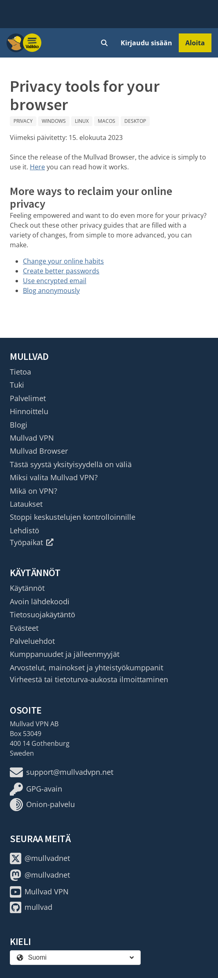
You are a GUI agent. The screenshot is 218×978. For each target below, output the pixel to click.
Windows (54, 121)
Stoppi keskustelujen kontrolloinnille (72, 517)
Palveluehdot (32, 641)
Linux (82, 121)
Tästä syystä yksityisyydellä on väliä (71, 464)
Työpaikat (32, 542)
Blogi (18, 425)
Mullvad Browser (39, 451)
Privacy (23, 121)
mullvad (31, 907)
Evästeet (24, 628)
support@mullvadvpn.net (61, 772)
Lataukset (26, 504)
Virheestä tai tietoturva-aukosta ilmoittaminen (89, 679)
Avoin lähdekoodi (40, 601)
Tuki (17, 385)
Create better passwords (61, 270)
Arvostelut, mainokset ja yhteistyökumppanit (86, 667)
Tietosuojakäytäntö (42, 614)
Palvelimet (28, 398)
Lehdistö (24, 530)
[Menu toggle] (32, 42)
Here (37, 166)
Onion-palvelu (42, 804)
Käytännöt (27, 588)
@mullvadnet (40, 858)
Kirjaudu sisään (146, 42)
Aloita (195, 42)
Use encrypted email (54, 280)
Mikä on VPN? (33, 491)
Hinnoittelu (29, 411)
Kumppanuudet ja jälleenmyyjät (64, 654)
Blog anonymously (51, 290)
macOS (106, 121)
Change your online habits (63, 261)
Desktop (135, 121)
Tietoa (20, 372)
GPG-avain (36, 789)
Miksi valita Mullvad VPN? (54, 477)
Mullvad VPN (32, 438)
